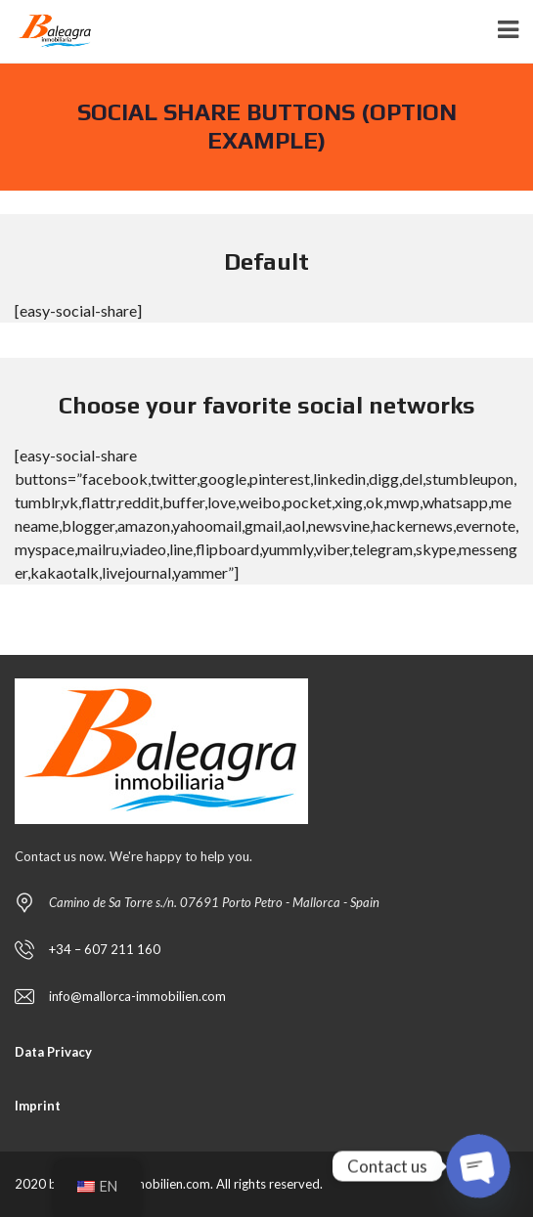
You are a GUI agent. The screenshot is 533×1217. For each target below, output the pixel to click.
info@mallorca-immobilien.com (137, 996)
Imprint (38, 1105)
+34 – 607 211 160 (104, 949)
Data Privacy (53, 1052)
